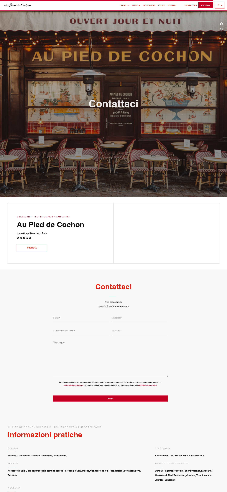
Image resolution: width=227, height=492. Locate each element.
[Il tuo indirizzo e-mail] (81, 330)
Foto (136, 5)
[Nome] (81, 317)
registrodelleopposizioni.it (73, 385)
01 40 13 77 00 (24, 238)
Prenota (205, 5)
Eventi (161, 5)
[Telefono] (140, 330)
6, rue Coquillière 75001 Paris (46, 233)
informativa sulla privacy (147, 385)
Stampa (172, 5)
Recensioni (149, 5)
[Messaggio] (110, 358)
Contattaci (191, 5)
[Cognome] (140, 317)
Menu (125, 5)
